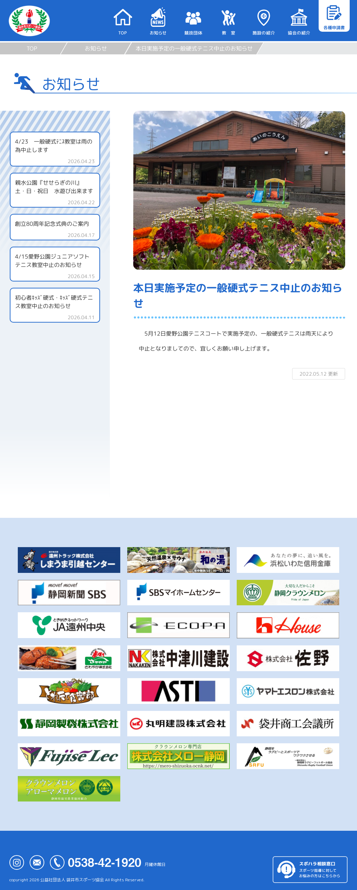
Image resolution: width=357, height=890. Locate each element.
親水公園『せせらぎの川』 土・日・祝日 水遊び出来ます (57, 187)
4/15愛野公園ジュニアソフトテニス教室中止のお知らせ (52, 261)
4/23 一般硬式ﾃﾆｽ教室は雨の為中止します (53, 146)
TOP (31, 48)
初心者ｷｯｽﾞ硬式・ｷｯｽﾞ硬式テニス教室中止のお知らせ (54, 302)
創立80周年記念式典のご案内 (52, 224)
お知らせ (96, 48)
